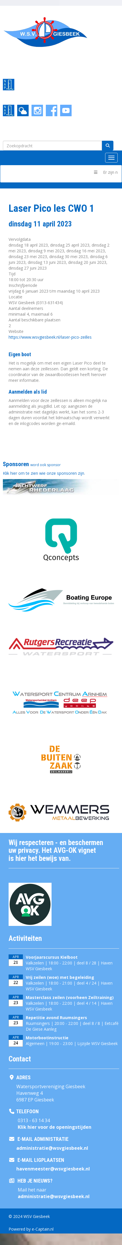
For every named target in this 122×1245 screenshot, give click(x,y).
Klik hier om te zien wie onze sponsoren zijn (43, 473)
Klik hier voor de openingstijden (54, 1127)
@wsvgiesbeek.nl (52, 1148)
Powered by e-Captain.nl (31, 1229)
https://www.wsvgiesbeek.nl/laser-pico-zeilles (50, 337)
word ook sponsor (45, 464)
